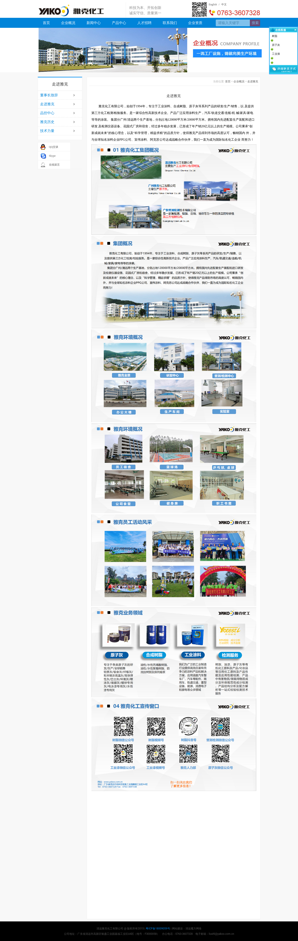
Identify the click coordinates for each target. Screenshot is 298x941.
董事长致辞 (49, 95)
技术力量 (47, 131)
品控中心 (47, 113)
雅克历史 (47, 122)
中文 (224, 4)
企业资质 (195, 23)
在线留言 (54, 164)
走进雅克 (47, 104)
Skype (52, 155)
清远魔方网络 (193, 928)
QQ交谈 (53, 146)
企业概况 (68, 23)
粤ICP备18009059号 (158, 928)
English (213, 4)
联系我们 (170, 23)
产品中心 (119, 23)
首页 (46, 23)
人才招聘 (144, 23)
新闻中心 (93, 23)
